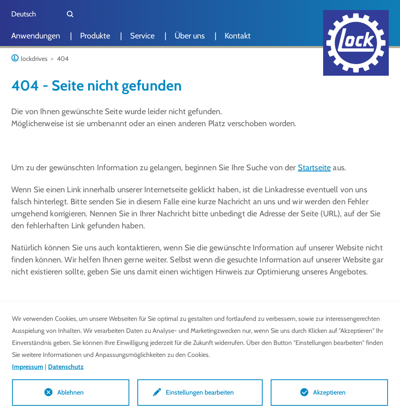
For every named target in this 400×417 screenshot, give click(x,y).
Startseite (314, 167)
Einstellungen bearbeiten (200, 392)
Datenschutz (66, 367)
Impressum (27, 367)
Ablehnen (70, 392)
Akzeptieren (329, 392)
